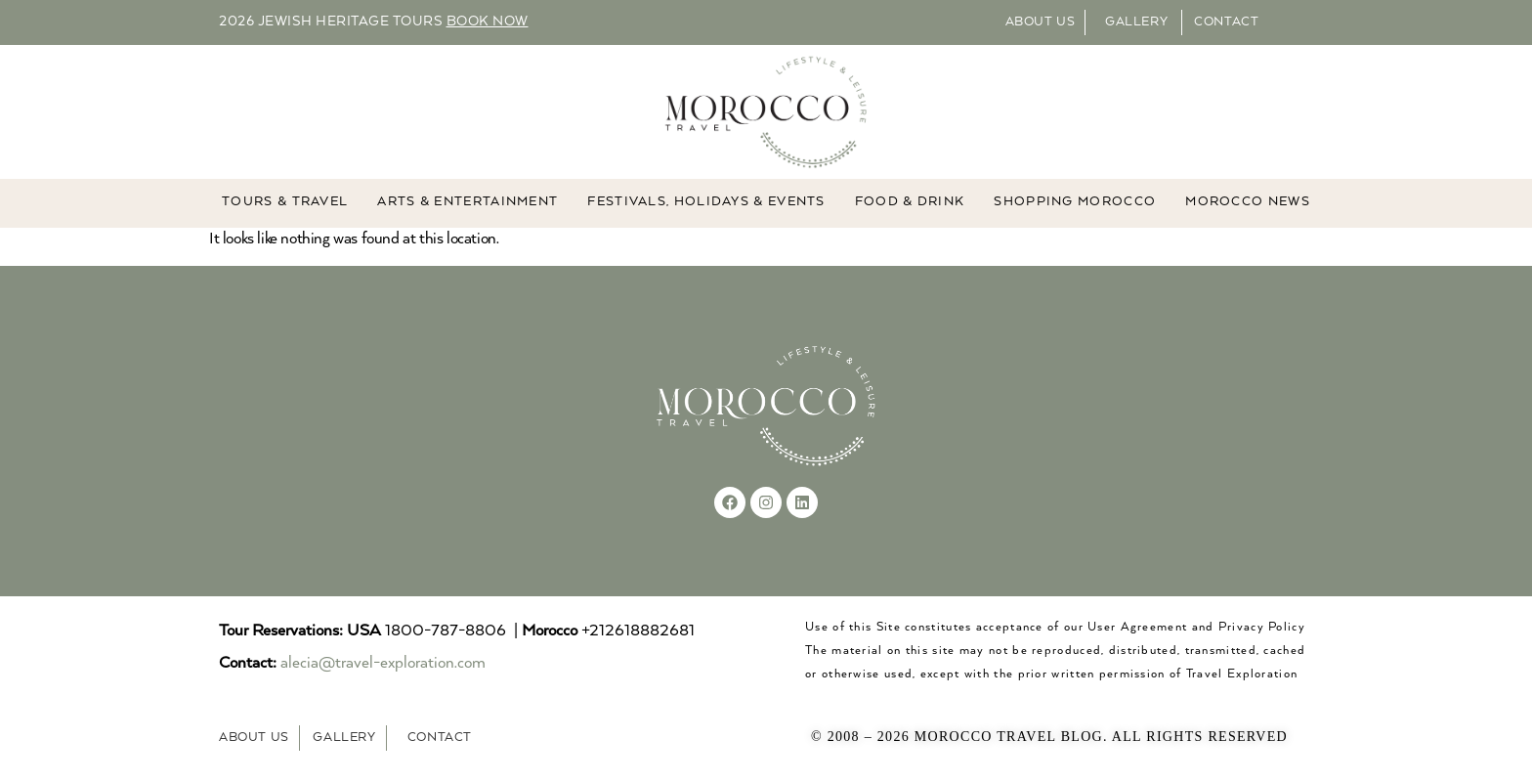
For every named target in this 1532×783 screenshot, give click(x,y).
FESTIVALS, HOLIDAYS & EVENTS (706, 203)
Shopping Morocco (1075, 203)
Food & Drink (910, 203)
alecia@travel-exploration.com (383, 663)
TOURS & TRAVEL (285, 203)
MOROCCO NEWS (1247, 203)
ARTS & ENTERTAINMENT (467, 203)
